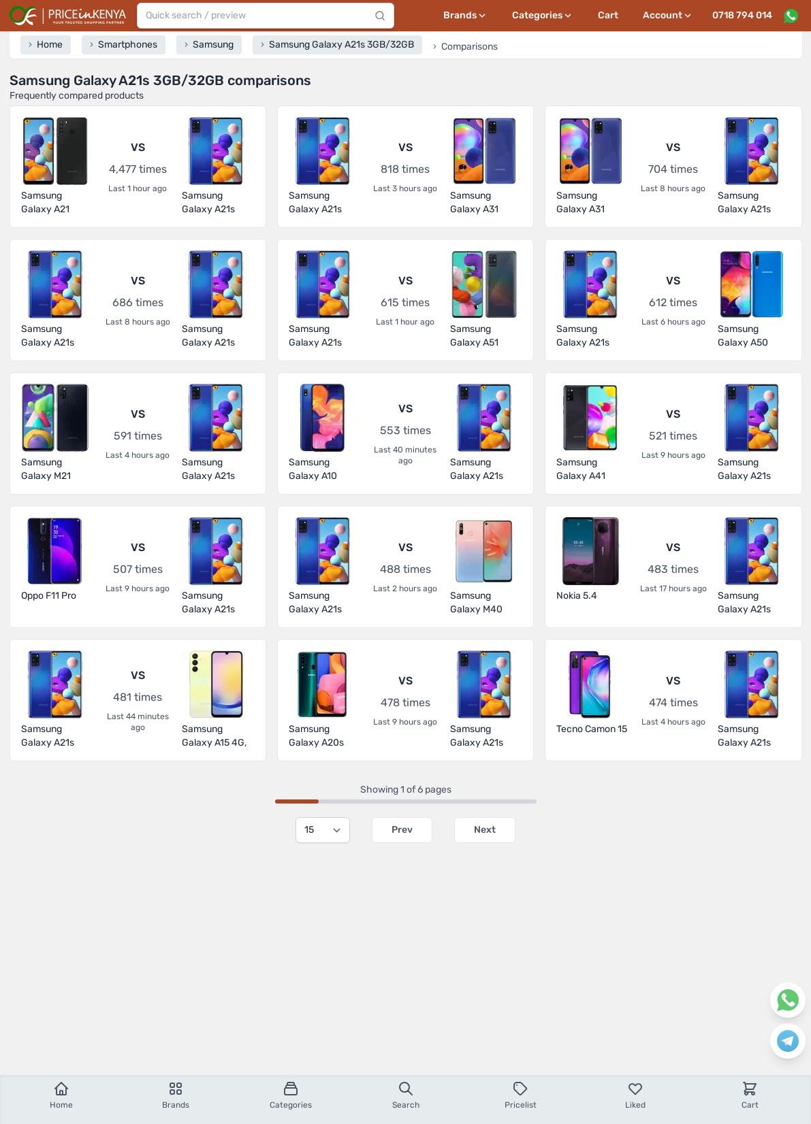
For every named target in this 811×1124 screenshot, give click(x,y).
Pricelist (521, 1095)
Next (485, 830)
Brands (175, 1095)
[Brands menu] (465, 15)
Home (61, 1095)
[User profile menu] (668, 15)
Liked (635, 1095)
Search (405, 1095)
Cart (608, 15)
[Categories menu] (542, 15)
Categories (291, 1095)
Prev (402, 830)
